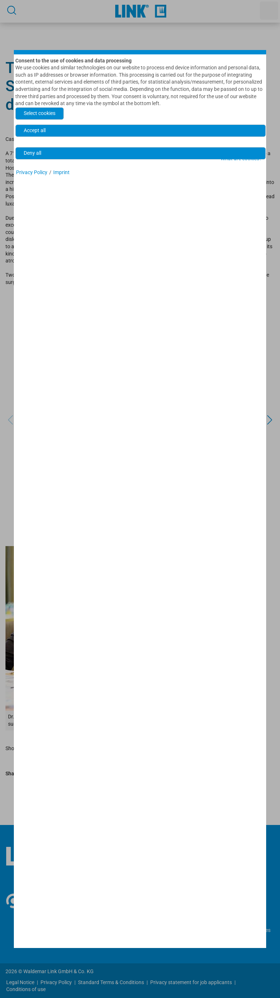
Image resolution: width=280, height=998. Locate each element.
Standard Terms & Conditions (111, 982)
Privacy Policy (56, 982)
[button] (270, 420)
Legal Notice (20, 982)
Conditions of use (26, 989)
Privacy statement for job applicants (191, 982)
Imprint (61, 172)
